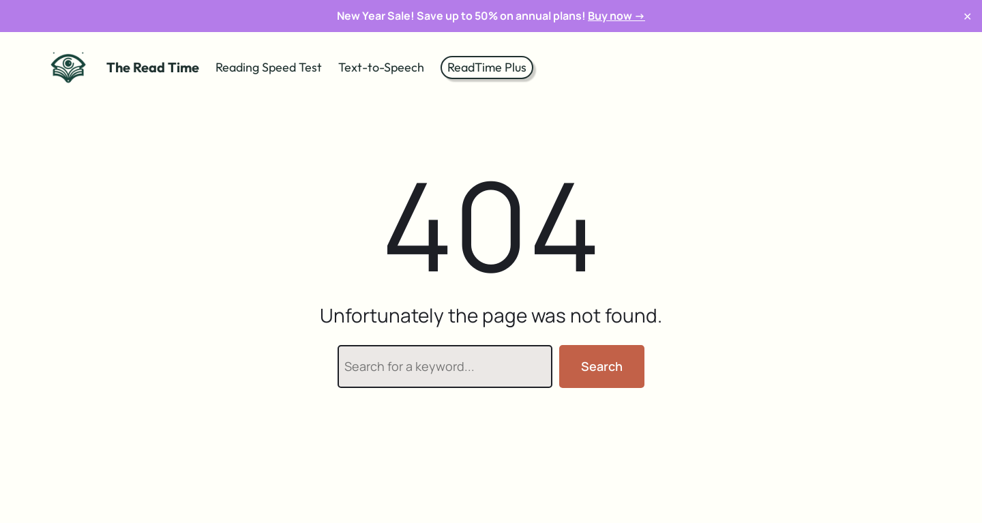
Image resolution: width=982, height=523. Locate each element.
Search (602, 366)
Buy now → (616, 15)
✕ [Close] (967, 16)
